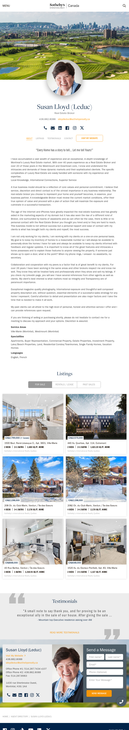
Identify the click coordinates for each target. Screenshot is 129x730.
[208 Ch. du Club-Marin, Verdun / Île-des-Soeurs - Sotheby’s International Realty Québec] (33, 486)
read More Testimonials (64, 632)
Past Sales (89, 384)
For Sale (40, 384)
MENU (6, 5)
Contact (68, 138)
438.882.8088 (47, 119)
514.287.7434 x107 (35, 668)
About (29, 138)
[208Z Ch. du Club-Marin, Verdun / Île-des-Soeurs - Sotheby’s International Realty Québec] (96, 486)
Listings (40, 138)
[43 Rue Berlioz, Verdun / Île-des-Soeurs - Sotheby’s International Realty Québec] (33, 549)
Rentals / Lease (64, 384)
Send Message (99, 693)
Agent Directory (19, 716)
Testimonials (54, 138)
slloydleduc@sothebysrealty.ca (74, 119)
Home (5, 716)
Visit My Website (89, 138)
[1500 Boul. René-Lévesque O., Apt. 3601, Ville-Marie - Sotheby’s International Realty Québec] (33, 424)
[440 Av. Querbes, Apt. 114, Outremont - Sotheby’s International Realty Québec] (96, 424)
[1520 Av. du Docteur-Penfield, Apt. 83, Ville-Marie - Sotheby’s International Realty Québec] (96, 549)
